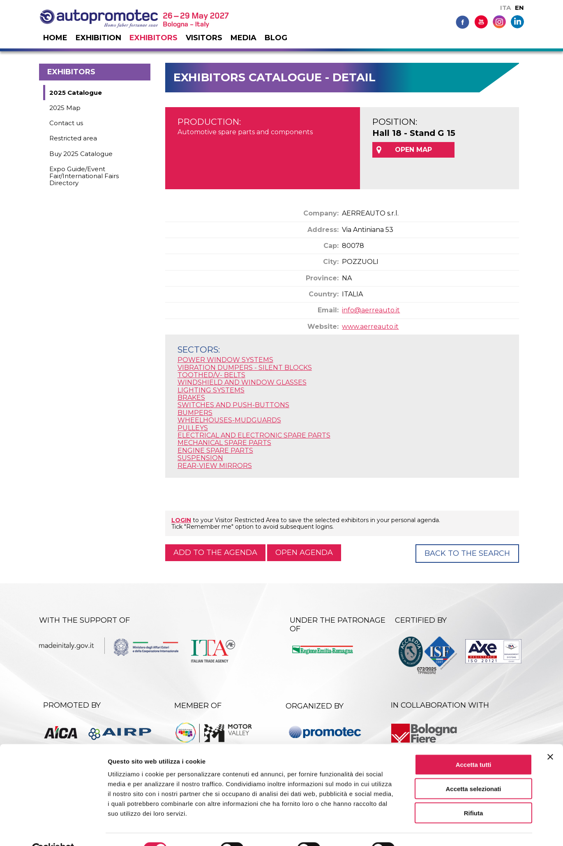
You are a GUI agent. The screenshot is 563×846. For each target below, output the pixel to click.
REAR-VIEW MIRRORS (215, 466)
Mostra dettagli (432, 829)
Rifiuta (473, 793)
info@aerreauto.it (371, 310)
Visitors (204, 37)
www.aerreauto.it (370, 326)
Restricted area (73, 138)
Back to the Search (467, 553)
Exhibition (98, 37)
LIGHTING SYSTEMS (211, 390)
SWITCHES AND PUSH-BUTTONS (233, 405)
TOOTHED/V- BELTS (211, 375)
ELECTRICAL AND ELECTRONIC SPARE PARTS (254, 435)
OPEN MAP (413, 150)
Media (243, 37)
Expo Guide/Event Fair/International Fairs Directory (84, 176)
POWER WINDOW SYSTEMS (225, 360)
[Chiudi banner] (550, 738)
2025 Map (65, 108)
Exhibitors (153, 37)
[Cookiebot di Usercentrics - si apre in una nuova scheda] (53, 830)
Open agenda (304, 552)
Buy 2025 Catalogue (81, 154)
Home (55, 37)
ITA (505, 7)
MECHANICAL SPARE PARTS (224, 443)
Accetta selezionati (473, 769)
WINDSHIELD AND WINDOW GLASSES (242, 382)
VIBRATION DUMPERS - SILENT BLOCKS (245, 367)
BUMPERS (195, 413)
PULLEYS (193, 428)
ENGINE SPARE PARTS (215, 450)
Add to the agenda (215, 552)
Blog (276, 37)
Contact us (66, 123)
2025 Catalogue (75, 92)
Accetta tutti (473, 745)
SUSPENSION (200, 458)
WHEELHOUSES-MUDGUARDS (229, 420)
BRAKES (191, 397)
